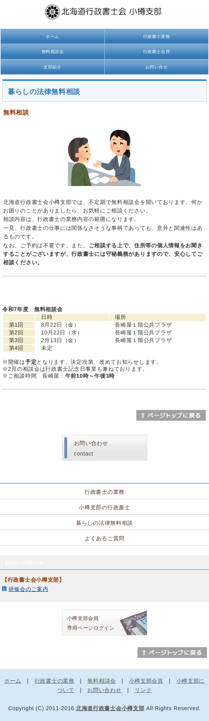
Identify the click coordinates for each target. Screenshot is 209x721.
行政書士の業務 (104, 492)
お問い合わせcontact (91, 448)
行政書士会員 (156, 51)
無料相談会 (52, 51)
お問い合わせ (104, 690)
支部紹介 (52, 67)
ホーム (52, 36)
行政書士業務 (156, 36)
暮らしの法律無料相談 (104, 523)
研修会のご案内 (28, 589)
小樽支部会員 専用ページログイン (91, 623)
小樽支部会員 (146, 681)
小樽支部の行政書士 (104, 507)
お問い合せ (156, 67)
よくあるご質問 (104, 538)
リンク (143, 690)
